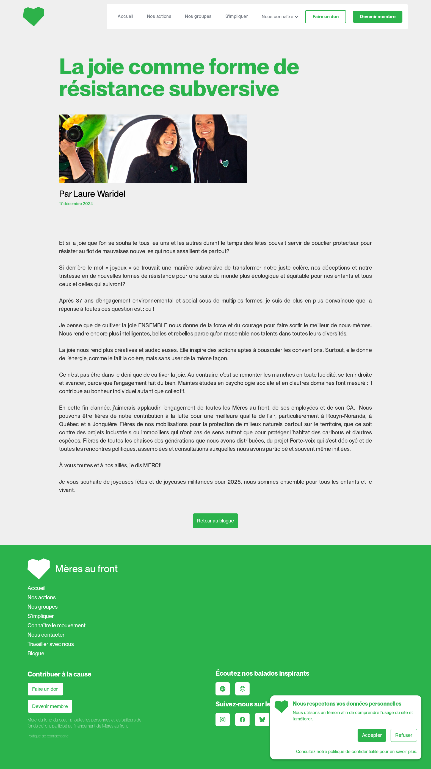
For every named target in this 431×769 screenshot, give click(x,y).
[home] (34, 16)
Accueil (125, 16)
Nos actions (159, 16)
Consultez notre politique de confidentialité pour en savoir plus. (356, 751)
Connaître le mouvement (56, 625)
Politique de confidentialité (47, 736)
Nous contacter (46, 634)
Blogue (35, 653)
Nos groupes (198, 16)
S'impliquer (236, 16)
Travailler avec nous (50, 644)
